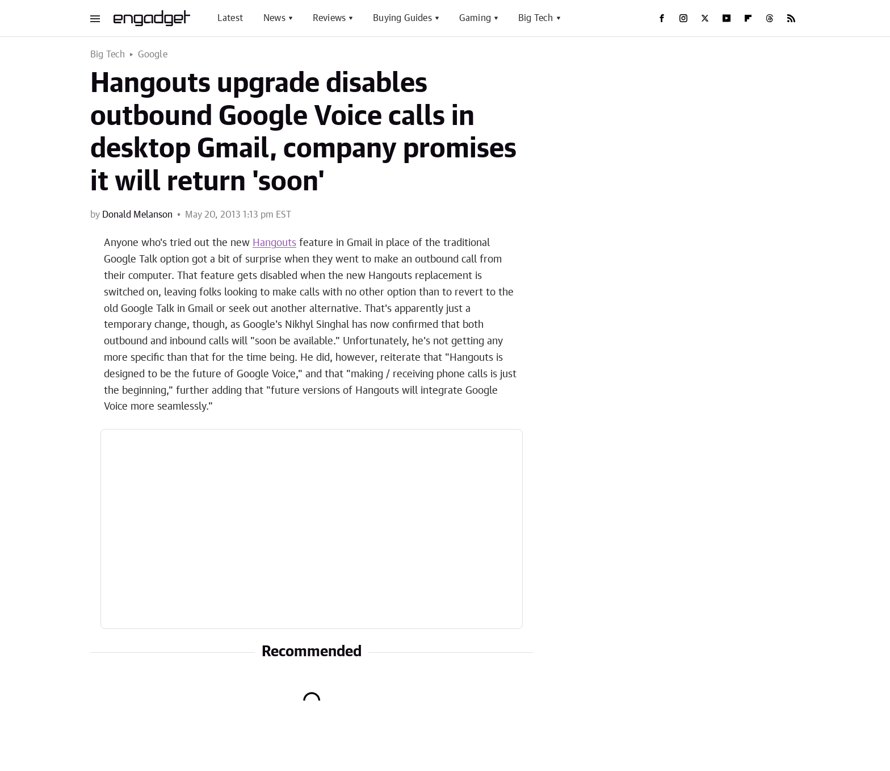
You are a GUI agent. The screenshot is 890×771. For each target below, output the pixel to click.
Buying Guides (402, 18)
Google (152, 54)
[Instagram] (683, 18)
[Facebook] (661, 18)
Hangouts (274, 243)
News (274, 18)
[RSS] (791, 18)
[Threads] (769, 18)
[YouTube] (726, 18)
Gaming (475, 18)
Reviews (329, 18)
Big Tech (535, 18)
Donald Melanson (137, 214)
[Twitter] (704, 18)
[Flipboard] (748, 18)
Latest (230, 18)
